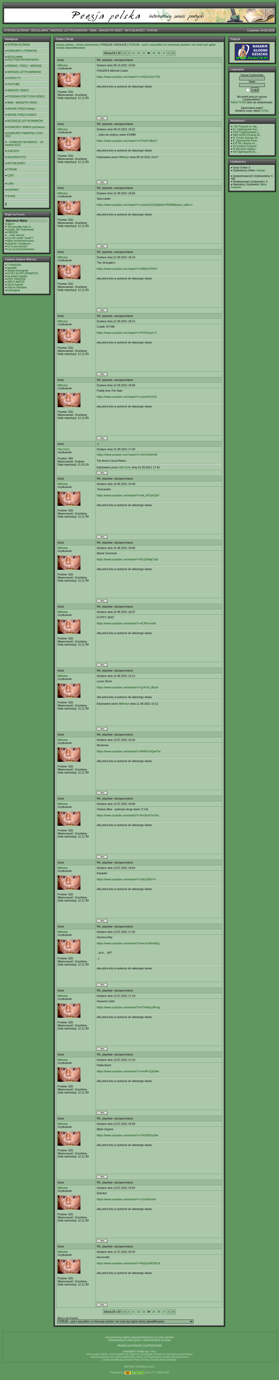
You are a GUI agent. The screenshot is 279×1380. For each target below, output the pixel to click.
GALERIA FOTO (16, 157)
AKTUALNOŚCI (135, 30)
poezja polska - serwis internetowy (77, 44)
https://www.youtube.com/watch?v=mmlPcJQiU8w (128, 1071)
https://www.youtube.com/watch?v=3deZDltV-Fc (126, 879)
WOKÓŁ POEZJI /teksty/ (21, 108)
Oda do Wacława (17, 287)
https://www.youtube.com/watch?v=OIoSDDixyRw (127, 1135)
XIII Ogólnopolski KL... (245, 151)
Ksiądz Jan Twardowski (20, 229)
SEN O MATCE (16, 281)
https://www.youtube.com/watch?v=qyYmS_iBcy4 (127, 687)
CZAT (10, 175)
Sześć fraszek (15, 284)
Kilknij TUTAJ (238, 102)
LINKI (10, 183)
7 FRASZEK (14, 265)
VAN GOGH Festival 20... (247, 135)
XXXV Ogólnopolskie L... (247, 132)
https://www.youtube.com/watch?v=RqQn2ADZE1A (128, 1263)
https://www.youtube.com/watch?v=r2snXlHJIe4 (126, 1199)
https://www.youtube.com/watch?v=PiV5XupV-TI (127, 332)
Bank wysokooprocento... (21, 240)
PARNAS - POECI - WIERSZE (24, 66)
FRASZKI (12, 232)
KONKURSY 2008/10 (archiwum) (26, 127)
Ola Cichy (64, 449)
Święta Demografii (17, 270)
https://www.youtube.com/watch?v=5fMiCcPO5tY (127, 268)
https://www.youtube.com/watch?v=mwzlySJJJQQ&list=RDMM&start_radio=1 (145, 204)
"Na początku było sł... (20, 226)
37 (164, 53)
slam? (10, 224)
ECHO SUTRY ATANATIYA (22, 273)
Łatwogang (13, 290)
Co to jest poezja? (17, 246)
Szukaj (11, 196)
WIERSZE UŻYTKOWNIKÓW (68, 30)
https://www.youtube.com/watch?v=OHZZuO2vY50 (128, 76)
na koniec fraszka (17, 276)
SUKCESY (13, 151)
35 (153, 53)
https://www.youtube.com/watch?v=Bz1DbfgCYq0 (127, 559)
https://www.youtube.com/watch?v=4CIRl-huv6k (126, 623)
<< (124, 53)
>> (173, 53)
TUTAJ (264, 110)
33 (143, 53)
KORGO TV (14, 78)
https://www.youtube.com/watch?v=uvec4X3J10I (127, 396)
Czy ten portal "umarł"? (20, 238)
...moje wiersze (15, 235)
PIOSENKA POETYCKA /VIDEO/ (26, 96)
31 (133, 53)
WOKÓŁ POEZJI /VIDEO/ (21, 114)
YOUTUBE (13, 84)
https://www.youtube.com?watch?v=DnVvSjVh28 (127, 454)
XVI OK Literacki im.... (245, 143)
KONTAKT (13, 189)
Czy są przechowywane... (21, 249)
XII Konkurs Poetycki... (246, 146)
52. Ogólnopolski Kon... (246, 129)
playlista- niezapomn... (20, 243)
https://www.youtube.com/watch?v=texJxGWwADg (128, 943)
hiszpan (261, 170)
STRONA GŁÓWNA (16, 30)
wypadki (12, 267)
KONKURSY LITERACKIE (22, 50)
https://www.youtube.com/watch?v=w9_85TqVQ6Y (128, 495)
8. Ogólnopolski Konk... (246, 140)
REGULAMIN (39, 30)
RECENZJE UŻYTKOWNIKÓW (25, 121)
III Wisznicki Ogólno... (245, 149)
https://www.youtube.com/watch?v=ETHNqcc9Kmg (128, 1007)
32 (138, 53)
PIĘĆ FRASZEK (16, 279)
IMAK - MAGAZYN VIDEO (106, 30)
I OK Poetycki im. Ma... (246, 126)
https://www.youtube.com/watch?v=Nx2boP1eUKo (128, 815)
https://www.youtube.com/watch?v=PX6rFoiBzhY (127, 140)
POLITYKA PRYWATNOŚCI (23, 59)
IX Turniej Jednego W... (246, 137)
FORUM (152, 30)
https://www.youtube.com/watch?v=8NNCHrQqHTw (128, 751)
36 (159, 53)
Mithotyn (63, 65)
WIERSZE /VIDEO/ (18, 90)
